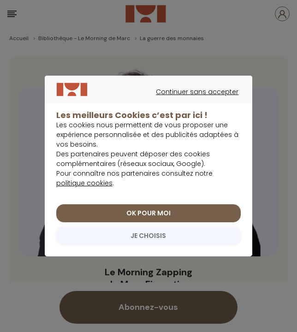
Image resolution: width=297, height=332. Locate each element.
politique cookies (84, 188)
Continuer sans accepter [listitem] (143, 107)
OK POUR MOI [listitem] (148, 218)
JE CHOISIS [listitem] (148, 240)
